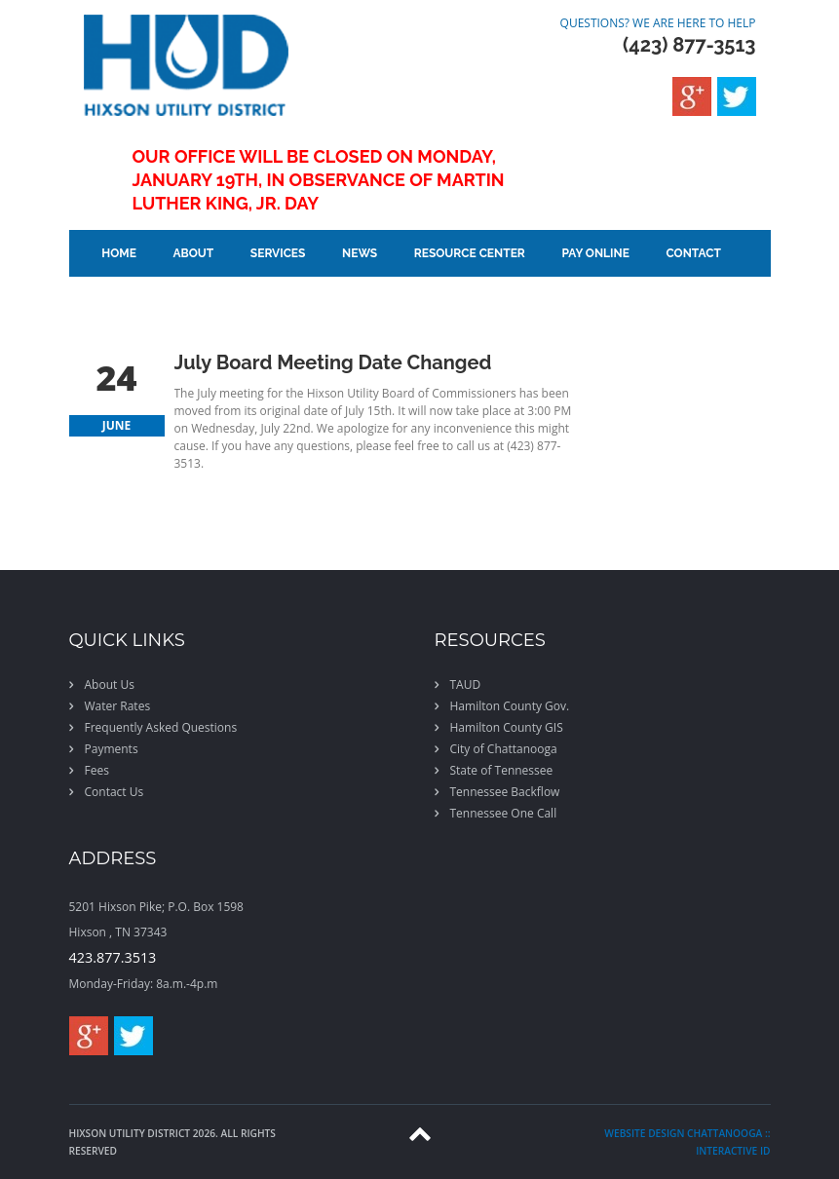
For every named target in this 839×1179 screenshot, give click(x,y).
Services (278, 253)
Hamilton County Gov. (510, 706)
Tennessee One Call (503, 813)
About (193, 253)
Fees (97, 770)
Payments (111, 749)
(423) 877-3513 (689, 45)
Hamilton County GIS (506, 727)
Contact (693, 253)
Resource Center (469, 253)
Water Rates (118, 706)
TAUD (465, 684)
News (359, 253)
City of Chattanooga (503, 749)
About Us (109, 684)
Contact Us (114, 791)
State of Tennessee (501, 770)
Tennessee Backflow (505, 791)
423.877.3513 (113, 957)
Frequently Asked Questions (161, 727)
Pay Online (595, 253)
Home (118, 253)
